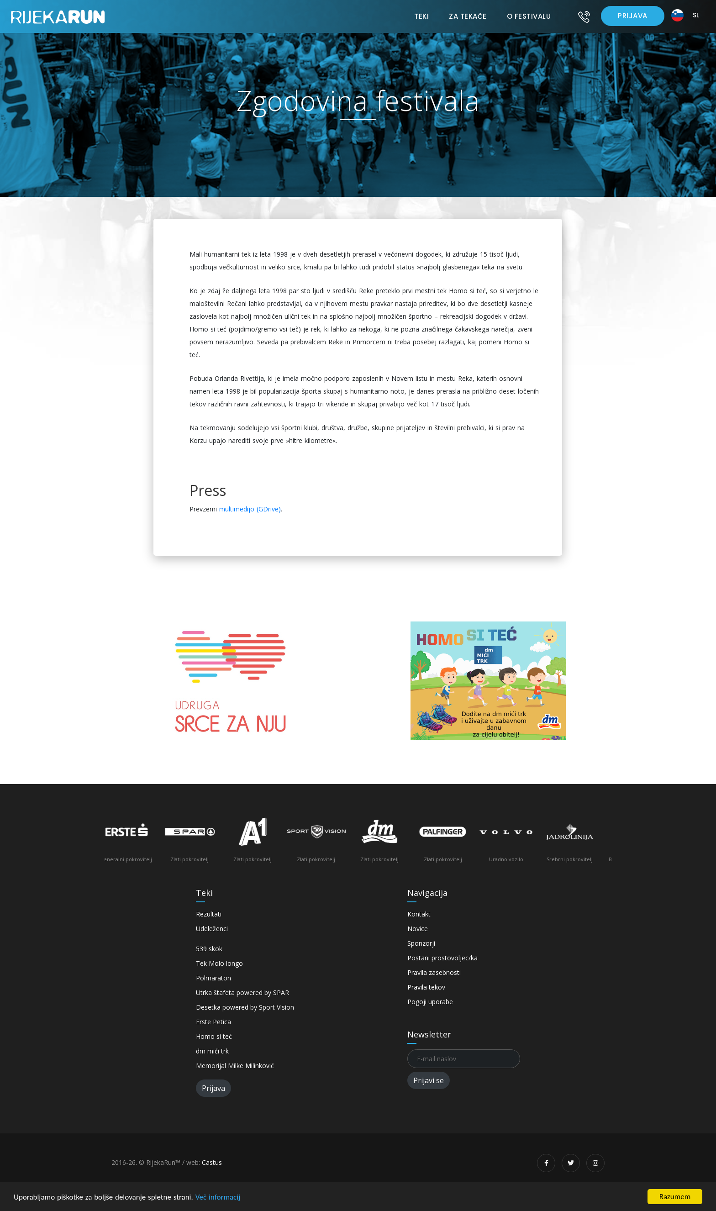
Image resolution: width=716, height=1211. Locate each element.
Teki (421, 16)
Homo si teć (214, 1036)
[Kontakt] (584, 16)
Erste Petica (213, 1021)
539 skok (209, 948)
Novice (417, 928)
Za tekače (467, 16)
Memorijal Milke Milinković (235, 1065)
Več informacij (218, 1197)
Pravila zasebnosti (434, 972)
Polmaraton (213, 978)
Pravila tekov (426, 987)
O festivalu (529, 16)
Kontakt (419, 914)
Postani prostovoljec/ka (442, 957)
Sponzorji (421, 943)
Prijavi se (428, 1080)
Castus (212, 1162)
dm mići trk (212, 1051)
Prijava (633, 16)
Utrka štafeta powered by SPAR (242, 992)
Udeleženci (212, 928)
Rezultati (208, 914)
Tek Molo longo (219, 963)
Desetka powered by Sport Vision (245, 1007)
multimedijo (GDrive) (250, 509)
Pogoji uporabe (430, 1001)
